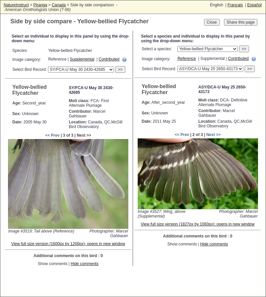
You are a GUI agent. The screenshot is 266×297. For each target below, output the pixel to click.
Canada (59, 5)
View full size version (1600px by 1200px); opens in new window (68, 243)
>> (120, 69)
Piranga (40, 5)
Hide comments (84, 263)
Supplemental (82, 59)
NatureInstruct (16, 5)
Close (212, 22)
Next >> (213, 134)
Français (235, 5)
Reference (186, 58)
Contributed (109, 59)
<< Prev (52, 135)
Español (254, 5)
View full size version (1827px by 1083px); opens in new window (197, 224)
